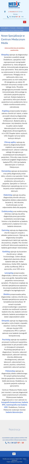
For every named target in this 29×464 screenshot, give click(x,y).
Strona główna (4, 28)
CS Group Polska (18, 461)
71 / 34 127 (14, 17)
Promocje (12, 28)
